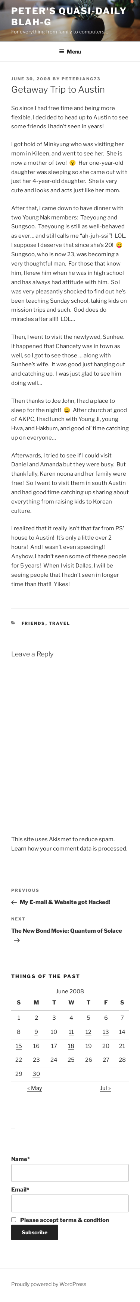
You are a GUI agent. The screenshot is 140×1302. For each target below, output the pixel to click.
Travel (60, 623)
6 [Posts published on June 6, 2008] (106, 1018)
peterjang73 (81, 78)
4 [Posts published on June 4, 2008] (71, 1018)
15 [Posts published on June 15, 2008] (19, 1046)
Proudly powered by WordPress (48, 1284)
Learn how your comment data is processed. (69, 848)
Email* (70, 1199)
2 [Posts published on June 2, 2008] (36, 1018)
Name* (70, 1169)
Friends (34, 623)
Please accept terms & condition (60, 1220)
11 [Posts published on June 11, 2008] (71, 1032)
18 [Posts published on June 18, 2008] (71, 1046)
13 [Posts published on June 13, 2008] (106, 1032)
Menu (70, 51)
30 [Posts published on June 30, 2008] (36, 1074)
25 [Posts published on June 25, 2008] (71, 1060)
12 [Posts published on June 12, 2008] (88, 1032)
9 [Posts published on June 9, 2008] (36, 1032)
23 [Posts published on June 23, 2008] (36, 1060)
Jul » (105, 1088)
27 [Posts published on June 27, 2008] (106, 1060)
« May (34, 1088)
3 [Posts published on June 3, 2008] (54, 1018)
